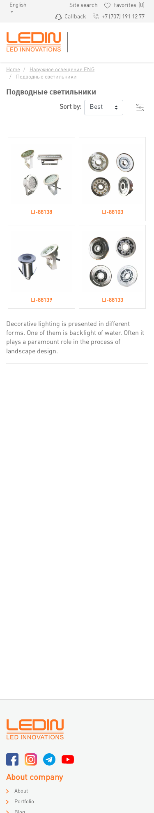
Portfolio (24, 802)
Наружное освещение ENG (62, 69)
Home (13, 69)
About (21, 791)
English (14, 5)
